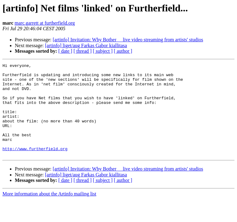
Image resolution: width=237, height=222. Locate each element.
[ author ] (123, 51)
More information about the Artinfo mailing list (49, 212)
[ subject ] (103, 51)
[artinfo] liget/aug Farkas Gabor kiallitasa (86, 45)
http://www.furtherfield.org (35, 166)
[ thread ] (82, 51)
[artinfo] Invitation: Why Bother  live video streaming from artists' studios (128, 39)
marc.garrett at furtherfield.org (45, 23)
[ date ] (65, 51)
